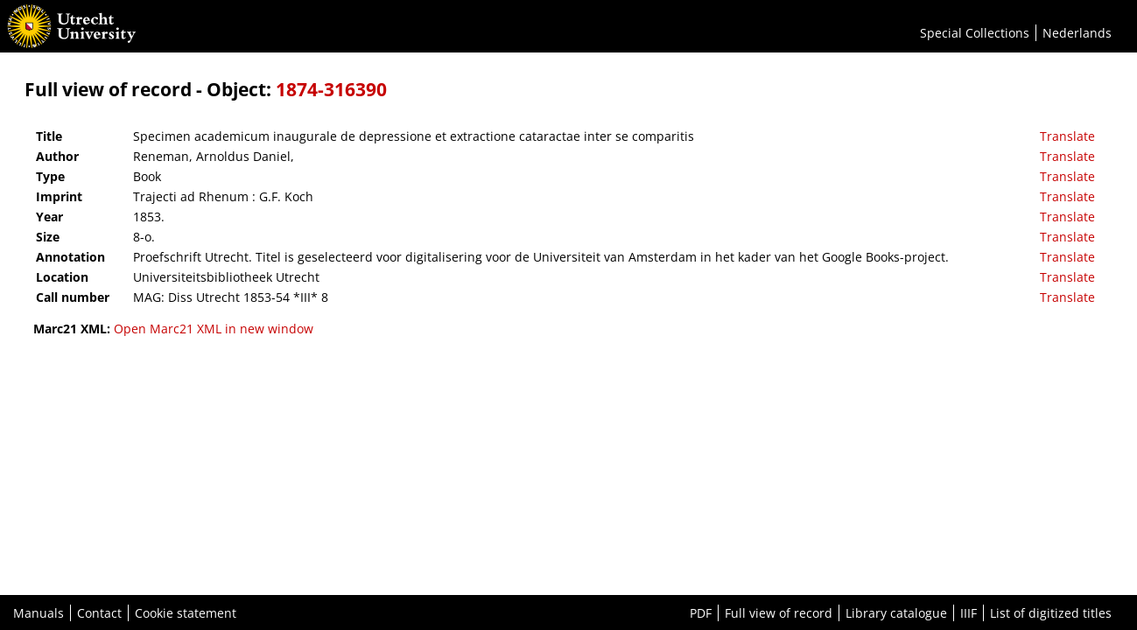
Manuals (38, 613)
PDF (701, 613)
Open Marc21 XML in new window (213, 328)
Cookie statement (185, 613)
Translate (1067, 136)
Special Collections (974, 32)
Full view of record (778, 613)
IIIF (968, 613)
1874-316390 (331, 89)
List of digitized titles (1051, 613)
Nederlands (1077, 32)
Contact (99, 613)
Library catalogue (896, 613)
